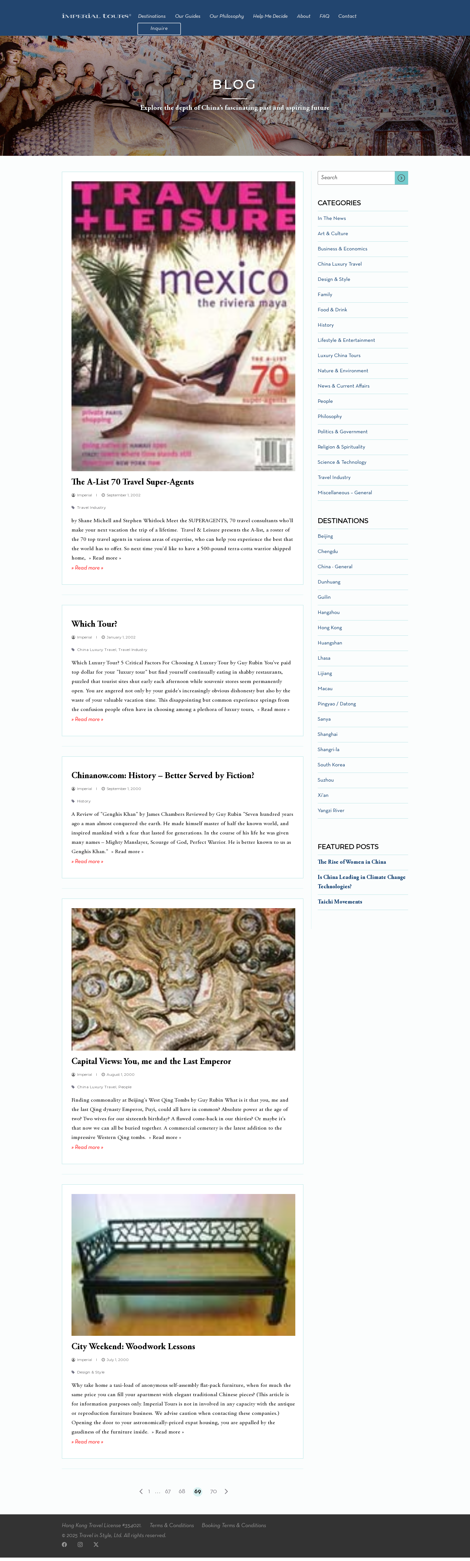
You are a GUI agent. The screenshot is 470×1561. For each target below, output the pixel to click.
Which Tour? (94, 628)
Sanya (324, 723)
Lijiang (325, 677)
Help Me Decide (270, 16)
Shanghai (328, 738)
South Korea (331, 768)
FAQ (324, 16)
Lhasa (324, 662)
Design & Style (91, 1375)
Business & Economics (342, 252)
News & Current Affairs (344, 390)
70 (213, 1495)
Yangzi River (331, 814)
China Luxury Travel (98, 653)
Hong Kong (330, 631)
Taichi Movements (340, 906)
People (124, 1090)
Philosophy (330, 420)
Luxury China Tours (339, 359)
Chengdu (328, 555)
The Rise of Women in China (352, 866)
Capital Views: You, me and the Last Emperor (151, 1066)
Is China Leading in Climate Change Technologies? (362, 886)
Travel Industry (91, 511)
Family (325, 298)
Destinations (152, 16)
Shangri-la (328, 753)
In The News (332, 222)
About (304, 16)
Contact (347, 16)
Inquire (159, 28)
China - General (335, 570)
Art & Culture (333, 237)
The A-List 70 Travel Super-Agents (132, 486)
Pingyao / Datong (337, 707)
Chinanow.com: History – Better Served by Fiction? (162, 780)
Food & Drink (332, 313)
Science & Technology (342, 466)
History (84, 804)
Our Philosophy (227, 16)
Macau (325, 692)
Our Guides (187, 16)
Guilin (324, 601)
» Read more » (87, 571)
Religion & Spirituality (341, 450)
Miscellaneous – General (345, 496)
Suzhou (326, 784)
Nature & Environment (343, 374)
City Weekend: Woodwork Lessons (133, 1351)
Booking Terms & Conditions (234, 1529)
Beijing (325, 540)
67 (168, 1495)
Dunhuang (329, 585)
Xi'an (323, 799)
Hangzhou (329, 616)
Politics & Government (343, 435)
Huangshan (330, 646)
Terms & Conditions (172, 1529)
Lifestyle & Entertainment (346, 344)
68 (182, 1495)
